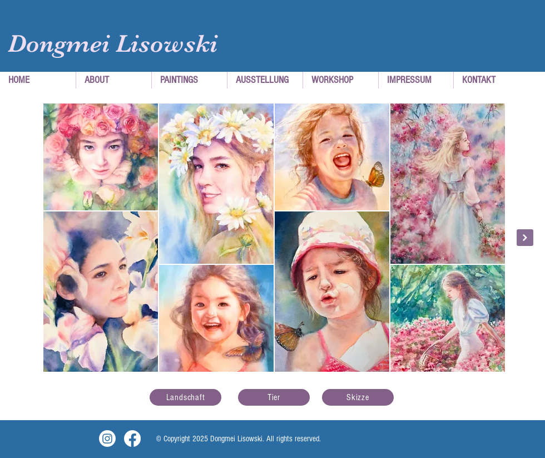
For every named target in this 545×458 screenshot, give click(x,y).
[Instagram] (107, 438)
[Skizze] (358, 397)
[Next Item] (525, 237)
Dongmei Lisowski (112, 43)
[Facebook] (132, 438)
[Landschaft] (185, 397)
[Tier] (274, 397)
